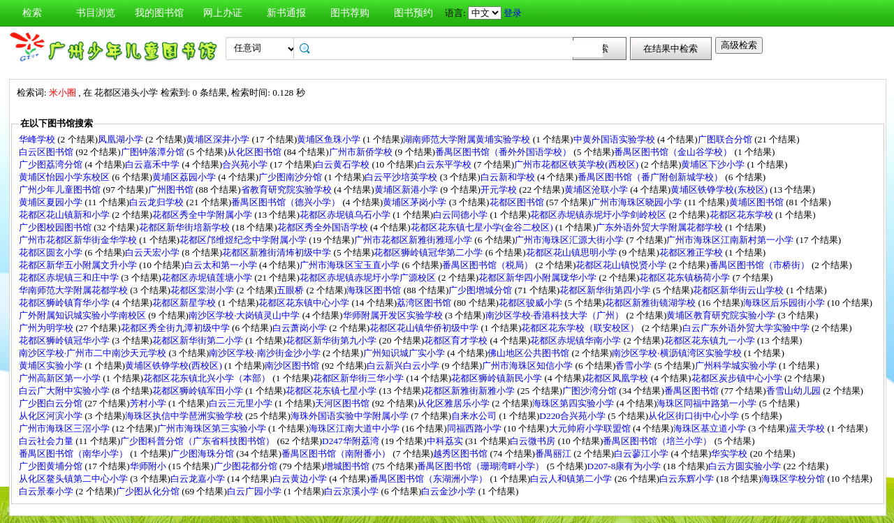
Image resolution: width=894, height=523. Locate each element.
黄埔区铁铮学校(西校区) (174, 365)
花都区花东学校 (742, 214)
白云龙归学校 (157, 202)
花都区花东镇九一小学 (710, 340)
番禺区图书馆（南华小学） (74, 453)
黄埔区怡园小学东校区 (65, 177)
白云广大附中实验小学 (65, 390)
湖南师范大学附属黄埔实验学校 (467, 139)
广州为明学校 (47, 328)
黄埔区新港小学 (407, 189)
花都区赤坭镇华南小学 (576, 340)
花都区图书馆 (518, 202)
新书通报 (286, 13)
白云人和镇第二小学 (572, 478)
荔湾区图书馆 (425, 302)
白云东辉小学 (687, 478)
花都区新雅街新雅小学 (470, 390)
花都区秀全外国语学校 (323, 227)
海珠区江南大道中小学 (355, 428)
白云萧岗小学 (300, 328)
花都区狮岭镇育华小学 (65, 302)
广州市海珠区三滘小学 (65, 428)
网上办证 (222, 13)
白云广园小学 (255, 491)
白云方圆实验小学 (745, 466)
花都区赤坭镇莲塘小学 (207, 277)
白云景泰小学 (47, 491)
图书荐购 (349, 13)
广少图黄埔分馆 (52, 466)
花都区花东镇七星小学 (332, 390)
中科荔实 (446, 441)
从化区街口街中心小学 (694, 416)
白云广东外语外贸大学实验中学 (747, 328)
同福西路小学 (475, 428)
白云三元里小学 (241, 403)
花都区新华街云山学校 (739, 290)
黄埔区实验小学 (52, 365)
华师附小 (149, 466)
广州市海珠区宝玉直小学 (351, 265)
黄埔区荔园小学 (185, 177)
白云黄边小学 (300, 478)
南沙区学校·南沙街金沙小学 (266, 353)
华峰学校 (38, 139)
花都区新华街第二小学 (198, 340)
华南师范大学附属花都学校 (74, 290)
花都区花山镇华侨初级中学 (425, 328)
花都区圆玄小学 (52, 252)
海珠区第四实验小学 (574, 403)
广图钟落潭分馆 (153, 152)
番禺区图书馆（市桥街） (761, 265)
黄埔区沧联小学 (597, 189)
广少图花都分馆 (246, 466)
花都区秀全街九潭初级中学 (176, 328)
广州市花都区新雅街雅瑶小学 (414, 240)
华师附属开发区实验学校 (394, 315)
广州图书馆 (172, 189)
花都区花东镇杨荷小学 (685, 277)
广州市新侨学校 (362, 152)
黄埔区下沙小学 (714, 164)
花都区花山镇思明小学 (572, 252)
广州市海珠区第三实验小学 (212, 428)
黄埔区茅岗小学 (415, 202)
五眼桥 (291, 290)
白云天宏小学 (153, 252)
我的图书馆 (159, 13)
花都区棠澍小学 (203, 290)
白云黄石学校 (343, 164)
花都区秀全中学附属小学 (203, 214)
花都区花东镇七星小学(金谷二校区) (483, 227)
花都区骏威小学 (531, 302)
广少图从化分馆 (149, 491)
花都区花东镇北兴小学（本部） (207, 378)
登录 (513, 13)
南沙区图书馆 (293, 365)
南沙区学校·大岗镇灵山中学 (245, 315)
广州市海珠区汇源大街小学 (570, 240)
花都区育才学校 (457, 340)
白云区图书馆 (47, 152)
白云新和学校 (509, 177)
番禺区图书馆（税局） (488, 265)
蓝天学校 (808, 428)
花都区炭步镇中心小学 (737, 378)
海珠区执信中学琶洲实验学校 (185, 416)
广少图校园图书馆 (56, 227)
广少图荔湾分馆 (52, 164)
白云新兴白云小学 (404, 365)
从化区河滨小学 (52, 416)
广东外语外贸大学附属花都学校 (660, 227)
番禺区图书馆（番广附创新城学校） (651, 177)
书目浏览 (95, 13)
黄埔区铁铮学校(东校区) (720, 189)
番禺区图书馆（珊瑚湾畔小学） (481, 466)
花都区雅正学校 (692, 252)
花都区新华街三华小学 (359, 378)
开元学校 (500, 189)
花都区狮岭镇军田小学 (198, 390)
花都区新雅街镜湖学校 (651, 302)
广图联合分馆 (726, 139)
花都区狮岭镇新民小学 (497, 378)
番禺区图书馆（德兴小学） (286, 202)
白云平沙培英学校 (402, 177)
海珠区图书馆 (374, 290)
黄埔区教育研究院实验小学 (721, 315)
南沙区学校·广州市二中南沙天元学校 (94, 353)
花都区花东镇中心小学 (304, 302)
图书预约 (413, 13)
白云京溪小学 (352, 491)
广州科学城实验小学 (737, 365)
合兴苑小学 (246, 164)
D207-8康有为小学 (625, 466)
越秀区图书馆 (461, 453)
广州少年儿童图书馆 (61, 189)
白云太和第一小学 (221, 265)
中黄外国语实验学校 (615, 139)
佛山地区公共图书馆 (529, 353)
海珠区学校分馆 (794, 478)
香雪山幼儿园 (794, 390)
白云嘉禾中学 (153, 164)
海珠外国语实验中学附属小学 (351, 416)
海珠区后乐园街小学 (785, 302)
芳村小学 (149, 403)
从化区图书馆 (255, 152)
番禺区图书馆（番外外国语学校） (504, 152)
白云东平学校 (445, 164)
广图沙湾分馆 (590, 390)
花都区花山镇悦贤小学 (622, 265)
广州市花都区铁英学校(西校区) (577, 164)
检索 (32, 13)
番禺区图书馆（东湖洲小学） (429, 478)
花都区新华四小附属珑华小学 (538, 277)
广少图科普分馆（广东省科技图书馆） (198, 441)
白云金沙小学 (449, 491)
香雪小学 (634, 365)
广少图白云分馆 (52, 403)
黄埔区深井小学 (218, 139)
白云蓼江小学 (642, 453)
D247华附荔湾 (351, 441)
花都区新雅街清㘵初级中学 (277, 252)
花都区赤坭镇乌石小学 (346, 214)
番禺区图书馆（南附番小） (337, 453)
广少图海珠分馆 (203, 453)
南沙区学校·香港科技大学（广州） (555, 315)
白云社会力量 (47, 441)
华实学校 (730, 453)
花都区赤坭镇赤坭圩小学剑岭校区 (599, 214)
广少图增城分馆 (481, 290)
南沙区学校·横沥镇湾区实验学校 (678, 353)
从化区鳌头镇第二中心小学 (74, 478)
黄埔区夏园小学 (52, 202)
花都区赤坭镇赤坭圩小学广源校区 (369, 277)
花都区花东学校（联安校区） (581, 328)
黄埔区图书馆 (757, 202)
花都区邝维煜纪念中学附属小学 (244, 240)
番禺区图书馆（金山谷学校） (674, 152)
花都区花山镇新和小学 (65, 214)
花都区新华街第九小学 (332, 340)
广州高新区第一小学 (61, 378)
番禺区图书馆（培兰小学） (658, 441)
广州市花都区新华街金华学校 (79, 240)
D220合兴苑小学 (573, 416)
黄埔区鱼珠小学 (329, 139)
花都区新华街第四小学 (605, 290)
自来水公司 (475, 416)
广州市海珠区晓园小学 (637, 202)
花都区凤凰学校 (617, 378)
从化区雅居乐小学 (454, 403)
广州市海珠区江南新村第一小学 (731, 240)
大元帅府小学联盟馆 (591, 428)
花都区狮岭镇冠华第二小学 (429, 252)
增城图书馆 (348, 466)
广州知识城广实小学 (405, 353)
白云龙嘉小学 (198, 478)
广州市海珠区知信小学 (528, 365)
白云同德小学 (461, 214)
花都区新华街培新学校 (185, 227)
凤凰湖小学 (121, 139)
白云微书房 (533, 441)
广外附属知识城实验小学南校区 (83, 315)
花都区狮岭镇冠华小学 (65, 340)
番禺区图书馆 (692, 390)
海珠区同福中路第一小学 (708, 403)
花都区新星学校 (185, 302)
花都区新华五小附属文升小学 (79, 265)
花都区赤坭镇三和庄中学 (70, 277)
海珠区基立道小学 (710, 428)
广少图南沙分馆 (291, 177)
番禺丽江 (554, 453)
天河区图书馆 (343, 403)
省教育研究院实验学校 (287, 189)
